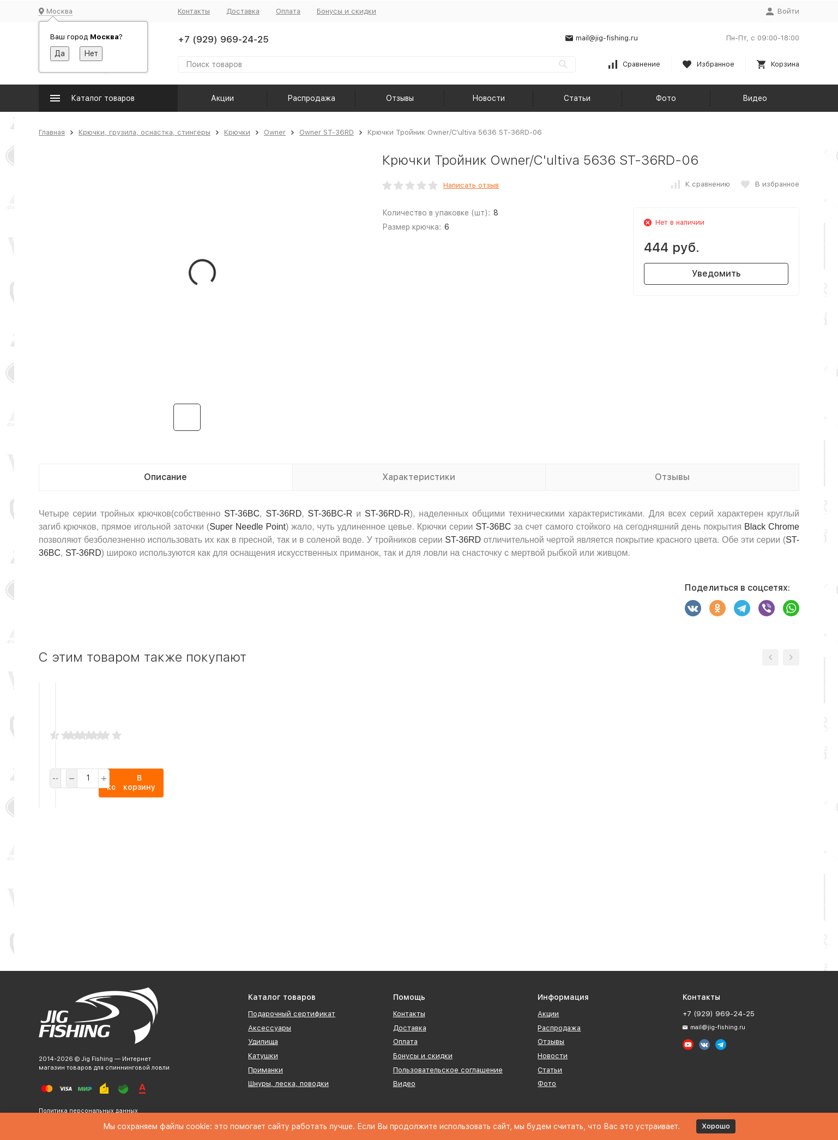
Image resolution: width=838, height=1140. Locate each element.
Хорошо (716, 1126)
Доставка (243, 11)
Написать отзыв (471, 185)
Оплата (288, 11)
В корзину (133, 915)
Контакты (194, 11)
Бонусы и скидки (346, 11)
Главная (52, 132)
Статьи (577, 98)
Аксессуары (269, 1028)
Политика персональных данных (88, 1110)
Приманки (265, 1070)
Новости (488, 98)
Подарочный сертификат (291, 1014)
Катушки (263, 1056)
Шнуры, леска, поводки (288, 1083)
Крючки (237, 132)
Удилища (263, 1041)
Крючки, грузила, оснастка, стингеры (144, 132)
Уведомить (716, 273)
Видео (755, 98)
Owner (275, 132)
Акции (222, 98)
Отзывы (400, 98)
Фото (666, 98)
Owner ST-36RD (326, 132)
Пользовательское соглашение (448, 1070)
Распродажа (311, 98)
